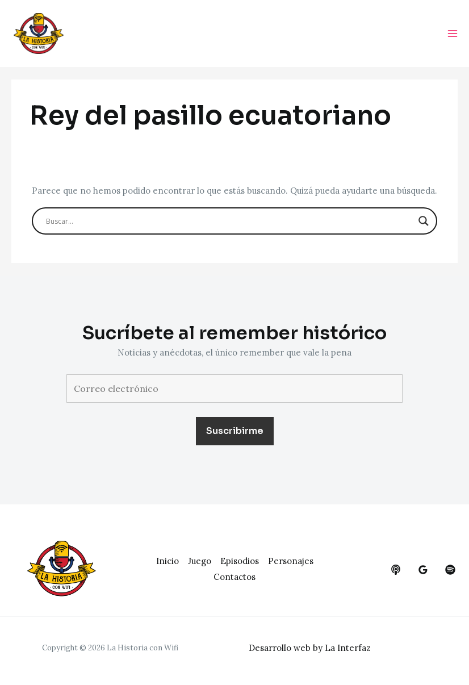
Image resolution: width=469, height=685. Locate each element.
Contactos (234, 576)
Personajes (290, 560)
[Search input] (229, 221)
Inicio (167, 560)
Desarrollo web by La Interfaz (310, 647)
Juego (199, 560)
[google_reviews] (423, 570)
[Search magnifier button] (424, 221)
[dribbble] (450, 570)
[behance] (396, 570)
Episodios (239, 560)
